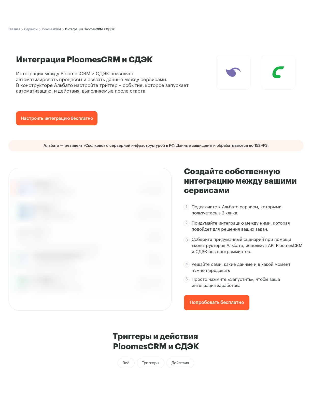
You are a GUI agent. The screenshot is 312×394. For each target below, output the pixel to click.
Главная (14, 29)
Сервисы (31, 29)
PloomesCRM (51, 29)
